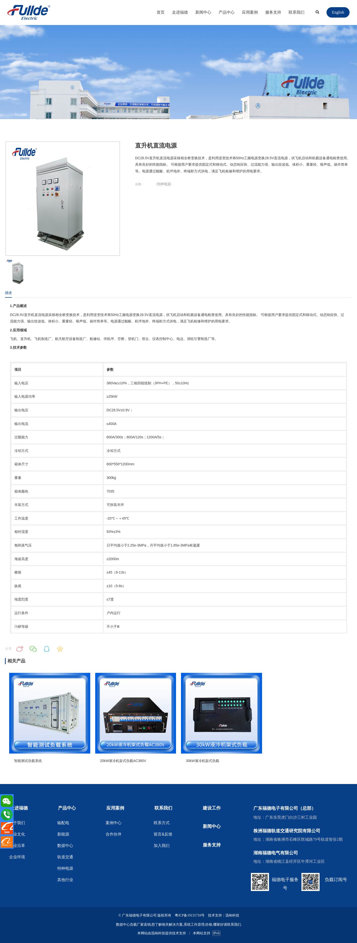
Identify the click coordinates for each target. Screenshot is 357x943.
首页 (161, 12)
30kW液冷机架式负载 (202, 761)
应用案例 (250, 12)
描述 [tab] (8, 293)
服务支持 (273, 12)
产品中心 (227, 12)
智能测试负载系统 (28, 761)
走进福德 (180, 12)
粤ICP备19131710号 (190, 915)
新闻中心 (203, 12)
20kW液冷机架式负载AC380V (123, 761)
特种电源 (164, 184)
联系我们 (296, 12)
